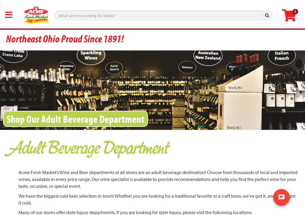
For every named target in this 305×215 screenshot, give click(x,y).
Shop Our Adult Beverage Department (75, 118)
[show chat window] (281, 197)
